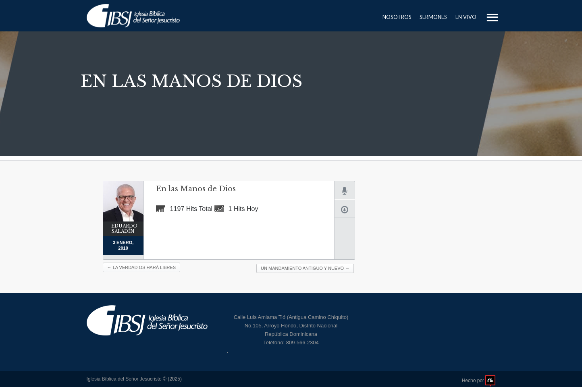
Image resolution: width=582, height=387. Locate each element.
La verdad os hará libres (141, 267)
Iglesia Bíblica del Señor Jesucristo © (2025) (134, 379)
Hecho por (479, 381)
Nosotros (397, 17)
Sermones (433, 17)
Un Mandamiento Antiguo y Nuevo (305, 268)
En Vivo (465, 17)
